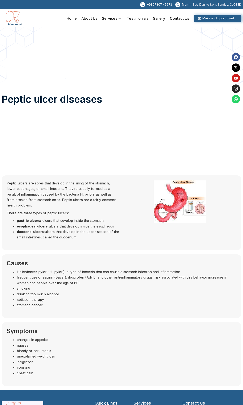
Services (112, 18)
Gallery (159, 18)
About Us (91, 18)
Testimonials (138, 18)
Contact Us (179, 18)
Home (74, 18)
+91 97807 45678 (159, 4)
